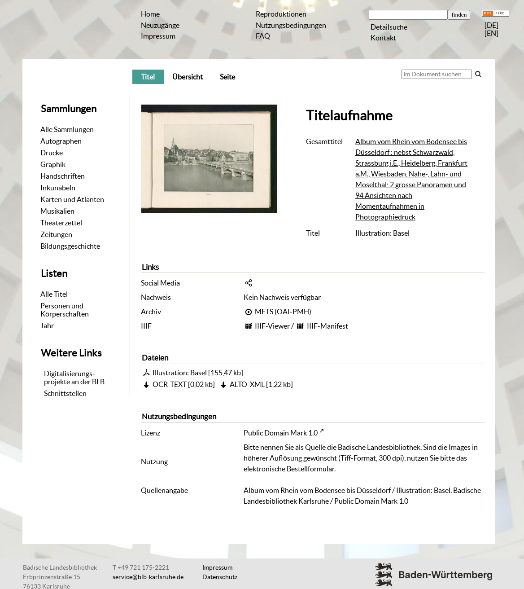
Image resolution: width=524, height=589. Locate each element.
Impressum (158, 36)
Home (150, 14)
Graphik (53, 164)
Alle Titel (54, 294)
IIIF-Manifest (327, 326)
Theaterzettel (61, 223)
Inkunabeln (57, 188)
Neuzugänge (160, 25)
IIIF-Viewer (272, 326)
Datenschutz (219, 576)
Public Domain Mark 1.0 (281, 433)
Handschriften (62, 176)
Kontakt (383, 38)
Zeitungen (56, 234)
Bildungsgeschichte (70, 246)
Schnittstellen (65, 393)
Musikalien (57, 211)
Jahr (47, 325)
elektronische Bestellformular (289, 469)
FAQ (263, 36)
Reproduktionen (281, 14)
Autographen (61, 141)
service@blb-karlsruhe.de (148, 576)
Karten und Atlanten (72, 199)
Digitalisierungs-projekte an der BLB (74, 377)
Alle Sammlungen (67, 129)
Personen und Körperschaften (64, 310)
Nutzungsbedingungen (291, 25)
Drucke (51, 153)
